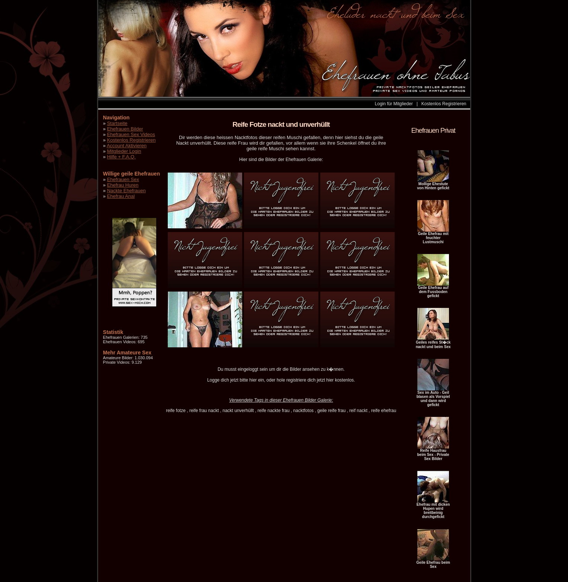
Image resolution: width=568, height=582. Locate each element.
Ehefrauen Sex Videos (131, 134)
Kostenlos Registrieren (443, 103)
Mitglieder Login (124, 151)
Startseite (117, 123)
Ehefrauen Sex (123, 179)
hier (253, 380)
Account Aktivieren (127, 145)
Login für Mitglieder (394, 103)
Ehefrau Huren (123, 185)
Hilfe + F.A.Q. (121, 157)
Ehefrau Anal (121, 196)
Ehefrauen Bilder (125, 129)
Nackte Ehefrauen (126, 190)
